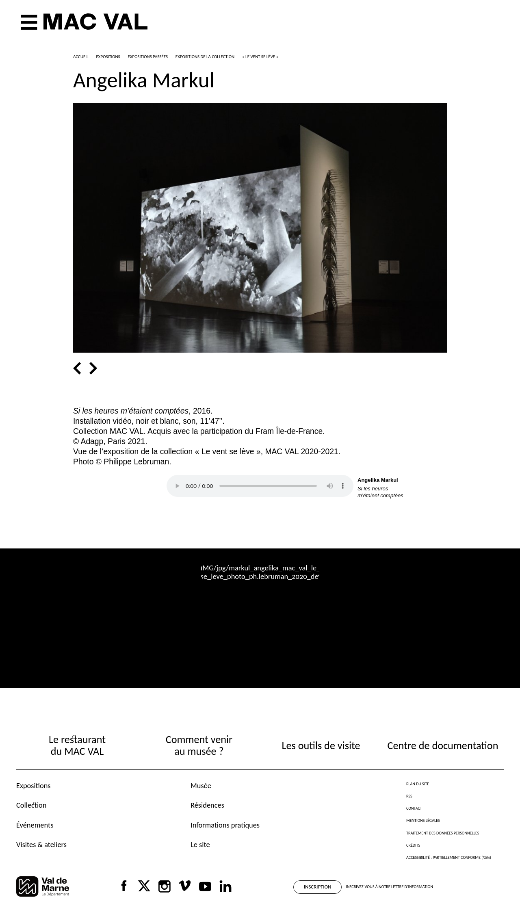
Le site (200, 844)
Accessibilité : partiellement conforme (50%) (448, 857)
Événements (34, 825)
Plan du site (417, 784)
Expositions (33, 785)
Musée (201, 785)
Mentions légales (423, 820)
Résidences (207, 805)
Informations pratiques (225, 825)
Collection (31, 805)
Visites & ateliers (41, 844)
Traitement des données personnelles (442, 833)
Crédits (413, 845)
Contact (414, 808)
